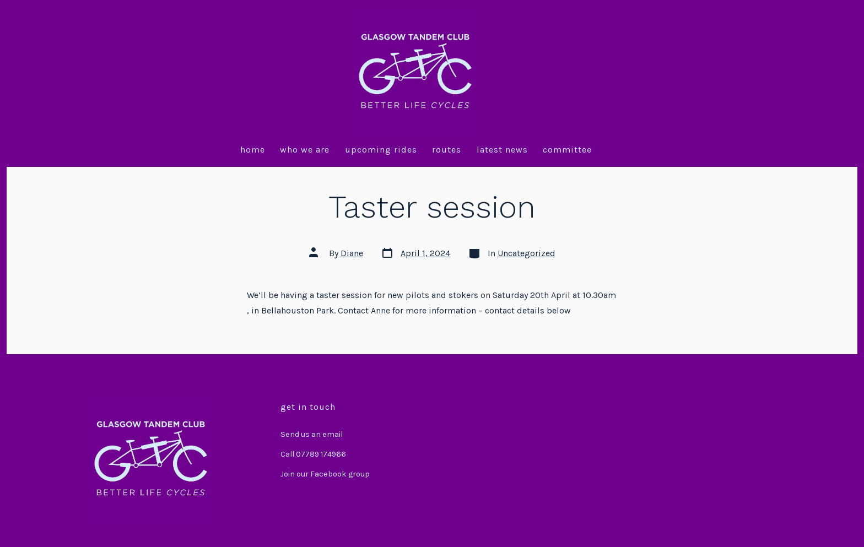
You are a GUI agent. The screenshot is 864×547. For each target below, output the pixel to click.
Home (252, 149)
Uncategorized (526, 253)
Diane (352, 253)
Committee (567, 149)
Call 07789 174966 (313, 454)
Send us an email (311, 434)
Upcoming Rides (381, 149)
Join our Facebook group (325, 474)
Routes (446, 149)
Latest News (502, 149)
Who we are (305, 149)
